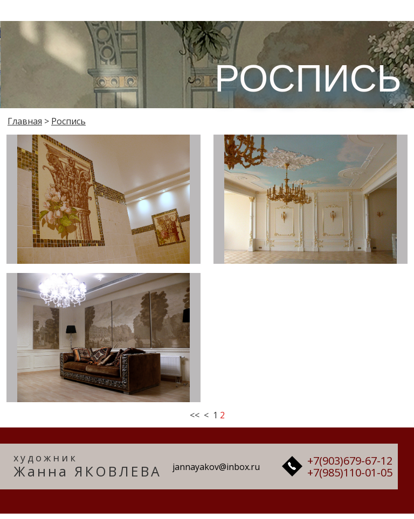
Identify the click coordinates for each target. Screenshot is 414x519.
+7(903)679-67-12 (349, 460)
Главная (25, 121)
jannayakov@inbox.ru (216, 467)
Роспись (68, 121)
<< (194, 415)
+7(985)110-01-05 (349, 472)
